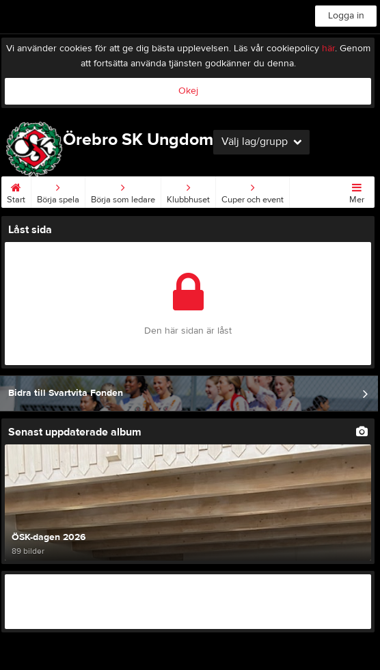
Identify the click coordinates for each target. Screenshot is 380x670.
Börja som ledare (123, 190)
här (328, 48)
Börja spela (58, 190)
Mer (356, 190)
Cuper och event (252, 190)
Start (16, 190)
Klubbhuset (188, 190)
